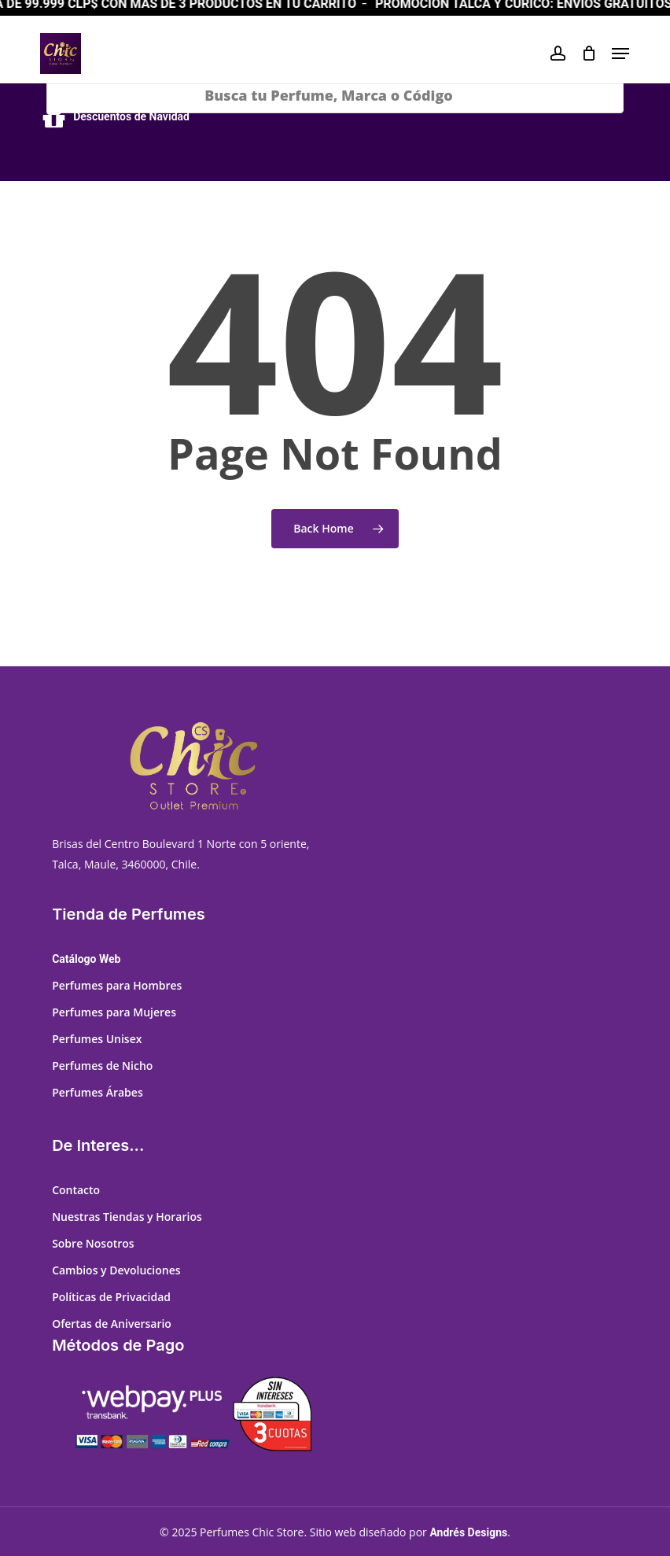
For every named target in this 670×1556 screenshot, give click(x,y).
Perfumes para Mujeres (114, 1012)
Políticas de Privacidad (111, 1296)
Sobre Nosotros (93, 1243)
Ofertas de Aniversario (111, 1323)
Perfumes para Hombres (117, 985)
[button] (620, 53)
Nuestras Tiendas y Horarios (127, 1216)
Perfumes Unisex (97, 1038)
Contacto (76, 1189)
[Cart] (588, 53)
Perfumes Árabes (97, 1092)
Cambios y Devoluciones (116, 1270)
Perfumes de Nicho (102, 1065)
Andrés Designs (468, 1532)
